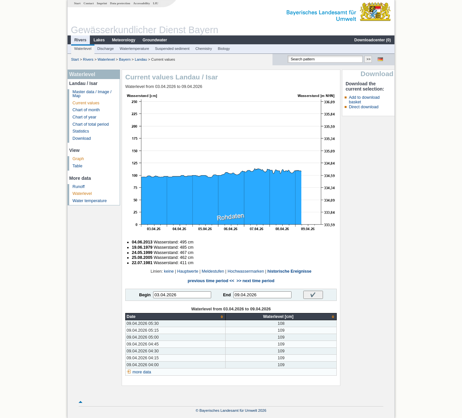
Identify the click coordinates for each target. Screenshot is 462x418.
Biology (224, 49)
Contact (89, 3)
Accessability (141, 3)
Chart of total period (90, 124)
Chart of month (86, 110)
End (227, 295)
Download (81, 138)
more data (141, 372)
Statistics (80, 131)
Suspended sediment (172, 49)
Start (77, 3)
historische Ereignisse (289, 271)
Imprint (102, 3)
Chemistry (203, 49)
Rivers (80, 40)
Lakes (99, 40)
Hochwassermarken (246, 271)
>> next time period (255, 281)
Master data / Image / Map (91, 94)
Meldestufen (213, 271)
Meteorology (123, 40)
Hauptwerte (187, 271)
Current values (85, 103)
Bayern (125, 59)
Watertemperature (134, 49)
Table (77, 166)
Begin (145, 295)
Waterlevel (82, 49)
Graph (78, 159)
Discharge (105, 49)
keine (169, 271)
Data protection (120, 3)
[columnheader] (176, 316)
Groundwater (155, 40)
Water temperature (89, 201)
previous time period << (211, 281)
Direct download (363, 107)
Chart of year (84, 117)
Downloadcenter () (372, 40)
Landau (141, 59)
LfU (155, 3)
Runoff (78, 186)
